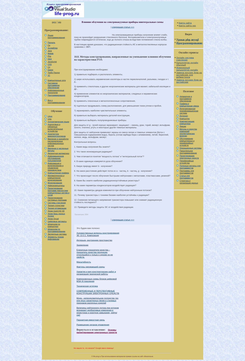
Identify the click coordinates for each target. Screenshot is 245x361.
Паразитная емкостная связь (91, 320)
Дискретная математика (58, 153)
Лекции (183, 126)
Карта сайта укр (187, 26)
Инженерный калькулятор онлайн (187, 69)
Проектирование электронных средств (189, 157)
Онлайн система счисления (185, 59)
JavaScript (52, 62)
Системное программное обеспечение (54, 85)
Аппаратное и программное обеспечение (186, 98)
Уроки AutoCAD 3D (56, 211)
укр (59, 22)
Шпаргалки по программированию (56, 230)
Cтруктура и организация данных (189, 182)
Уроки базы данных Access (56, 215)
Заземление (82, 245)
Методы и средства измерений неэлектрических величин (188, 132)
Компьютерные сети (57, 80)
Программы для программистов (187, 172)
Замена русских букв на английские (189, 81)
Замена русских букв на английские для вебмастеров (189, 75)
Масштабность (84, 262)
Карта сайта (185, 23)
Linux (50, 116)
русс (54, 22)
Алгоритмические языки (58, 122)
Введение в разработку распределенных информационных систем (58, 142)
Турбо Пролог (54, 73)
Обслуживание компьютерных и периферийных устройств (187, 142)
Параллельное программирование (188, 152)
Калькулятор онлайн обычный (187, 64)
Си (49, 45)
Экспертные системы (57, 234)
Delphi (50, 70)
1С (49, 75)
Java (50, 51)
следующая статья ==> (123, 27)
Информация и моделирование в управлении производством (56, 166)
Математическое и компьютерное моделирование (56, 178)
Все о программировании (56, 101)
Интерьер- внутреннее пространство (94, 240)
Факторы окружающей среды (91, 267)
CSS (50, 64)
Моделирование (55, 183)
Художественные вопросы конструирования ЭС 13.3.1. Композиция (98, 234)
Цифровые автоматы (57, 221)
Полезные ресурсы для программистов (190, 167)
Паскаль (51, 43)
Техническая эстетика (87, 286)
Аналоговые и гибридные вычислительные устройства (55, 127)
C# (49, 67)
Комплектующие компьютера (187, 122)
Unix (50, 119)
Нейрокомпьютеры (56, 186)
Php (49, 56)
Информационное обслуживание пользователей (56, 158)
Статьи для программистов (186, 177)
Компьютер (185, 119)
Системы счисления (57, 203)
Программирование (56, 95)
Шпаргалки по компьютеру (54, 225)
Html (50, 59)
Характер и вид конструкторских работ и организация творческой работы (96, 272)
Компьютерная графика (58, 173)
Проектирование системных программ (57, 199)
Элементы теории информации (56, 238)
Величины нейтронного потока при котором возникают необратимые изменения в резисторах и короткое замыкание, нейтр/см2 (98, 311)
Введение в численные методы (58, 149)
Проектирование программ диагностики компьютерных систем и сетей (58, 191)
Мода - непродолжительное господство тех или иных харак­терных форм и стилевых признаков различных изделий (97, 300)
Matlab (51, 53)
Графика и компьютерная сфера (189, 105)
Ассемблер (53, 48)
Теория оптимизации (57, 208)
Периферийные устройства (187, 162)
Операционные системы (191, 148)
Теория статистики (56, 205)
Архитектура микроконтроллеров (57, 135)
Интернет (184, 116)
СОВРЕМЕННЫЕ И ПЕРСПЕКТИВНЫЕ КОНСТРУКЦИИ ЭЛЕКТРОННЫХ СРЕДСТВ (98, 292)
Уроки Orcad (53, 219)
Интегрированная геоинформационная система (189, 111)
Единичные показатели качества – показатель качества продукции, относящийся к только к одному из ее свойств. (95, 253)
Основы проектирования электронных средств (97, 331)
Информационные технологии (56, 91)
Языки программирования (56, 36)
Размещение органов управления (93, 325)
